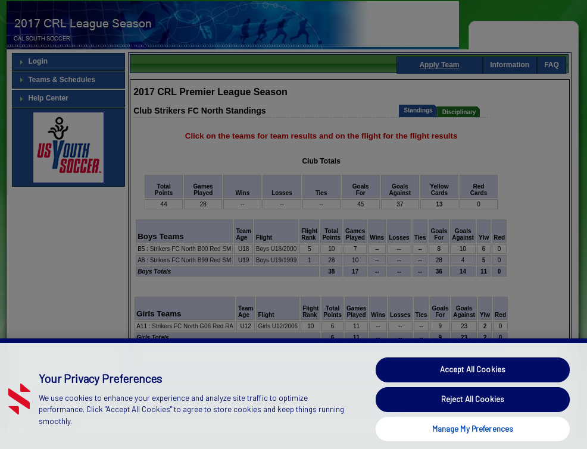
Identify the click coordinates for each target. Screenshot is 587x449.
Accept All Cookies (472, 380)
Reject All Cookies (472, 410)
